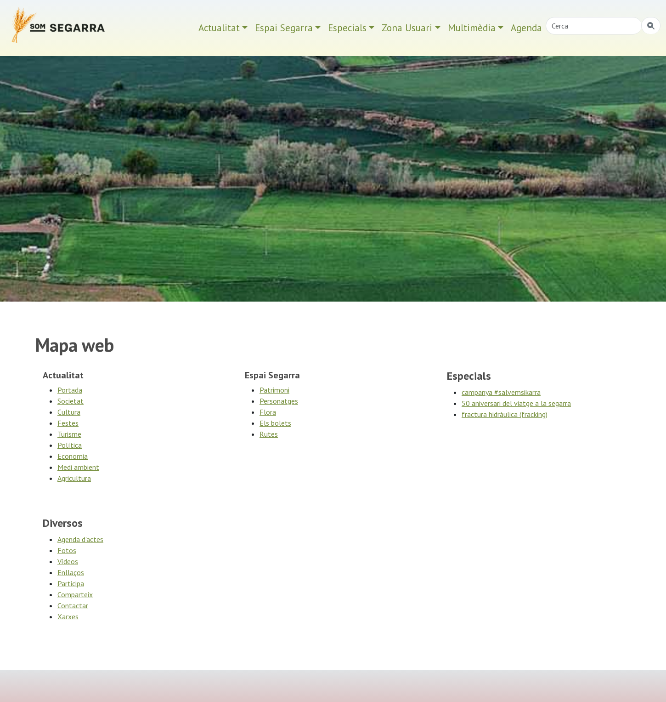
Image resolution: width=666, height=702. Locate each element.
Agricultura (74, 478)
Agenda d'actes (80, 539)
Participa (70, 583)
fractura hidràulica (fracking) (504, 414)
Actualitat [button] (219, 28)
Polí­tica (69, 445)
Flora (268, 412)
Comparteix (75, 594)
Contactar (72, 605)
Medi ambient (78, 467)
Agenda (526, 28)
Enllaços (70, 572)
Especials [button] (347, 28)
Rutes (269, 434)
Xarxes (68, 616)
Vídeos (67, 561)
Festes (68, 423)
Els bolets (275, 423)
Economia (72, 456)
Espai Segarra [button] (284, 28)
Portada (69, 389)
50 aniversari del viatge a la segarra (516, 403)
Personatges (279, 400)
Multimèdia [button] (472, 28)
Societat (70, 400)
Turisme (69, 434)
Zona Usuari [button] (407, 28)
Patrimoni (274, 389)
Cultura (68, 412)
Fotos (66, 550)
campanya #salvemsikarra (501, 392)
